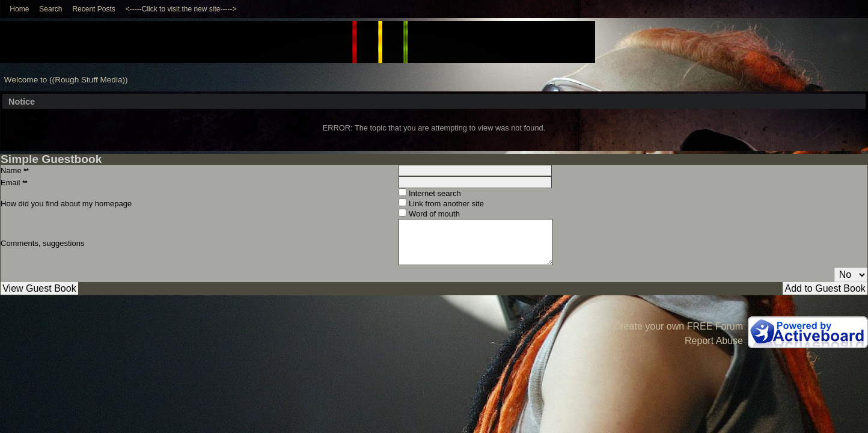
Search (50, 9)
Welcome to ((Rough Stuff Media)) (66, 79)
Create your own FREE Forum (678, 326)
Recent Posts (93, 9)
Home (19, 9)
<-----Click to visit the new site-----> (181, 9)
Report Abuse (714, 341)
